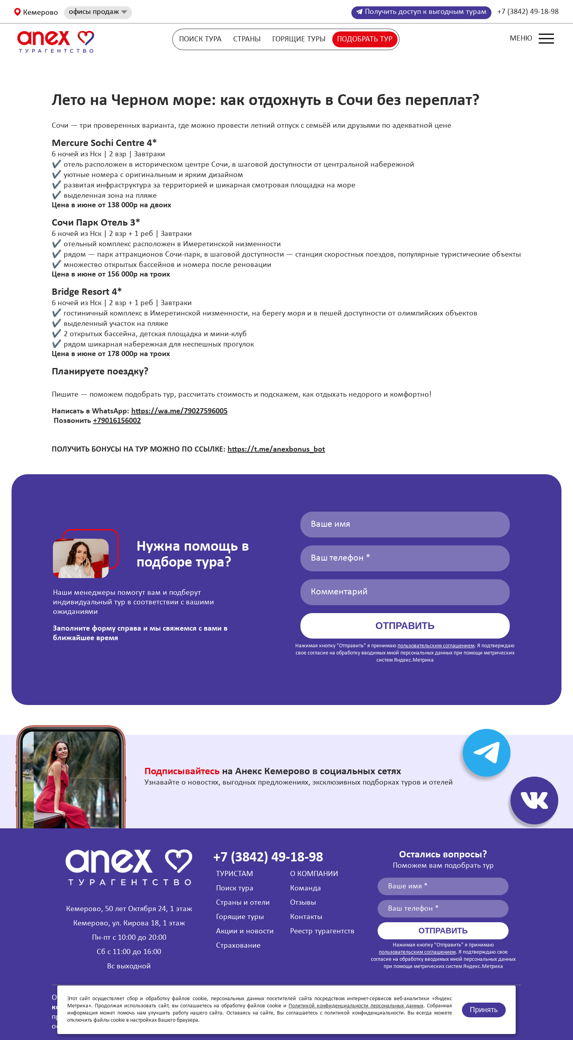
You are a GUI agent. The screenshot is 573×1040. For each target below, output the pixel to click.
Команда (305, 888)
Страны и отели (243, 903)
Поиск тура (200, 39)
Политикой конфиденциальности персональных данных (355, 1006)
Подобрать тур (364, 39)
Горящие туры (298, 39)
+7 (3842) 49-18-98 (528, 12)
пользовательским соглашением (436, 646)
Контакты (306, 917)
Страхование (238, 946)
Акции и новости (245, 931)
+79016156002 (117, 421)
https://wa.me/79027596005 (179, 411)
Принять (484, 1010)
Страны (247, 39)
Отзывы (303, 903)
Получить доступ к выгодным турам (421, 12)
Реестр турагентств (322, 931)
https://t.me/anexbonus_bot (276, 450)
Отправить (405, 625)
